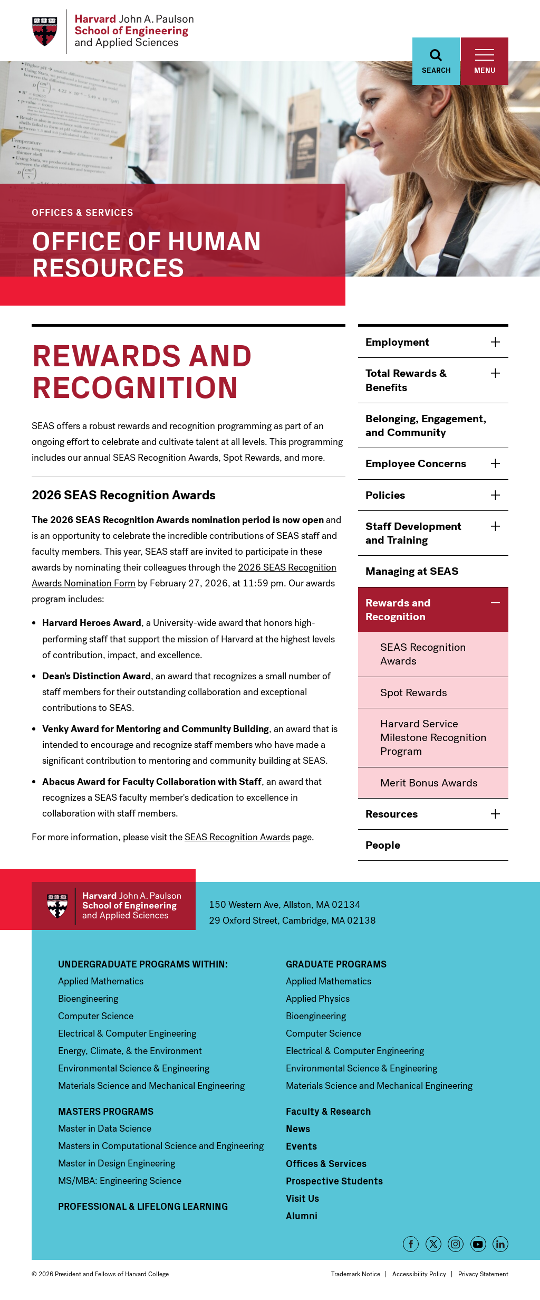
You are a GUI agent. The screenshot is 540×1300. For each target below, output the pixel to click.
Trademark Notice (355, 1274)
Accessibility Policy (419, 1274)
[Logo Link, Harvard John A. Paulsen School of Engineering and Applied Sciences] (113, 31)
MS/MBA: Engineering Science (119, 1180)
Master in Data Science (104, 1128)
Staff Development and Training (413, 533)
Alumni (301, 1215)
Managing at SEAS (412, 571)
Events (301, 1146)
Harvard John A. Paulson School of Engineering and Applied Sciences (114, 906)
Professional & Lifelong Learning (143, 1206)
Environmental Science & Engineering (133, 1068)
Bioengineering (88, 998)
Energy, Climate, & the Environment (130, 1051)
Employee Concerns (415, 463)
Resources (391, 813)
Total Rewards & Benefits (406, 380)
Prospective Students (334, 1180)
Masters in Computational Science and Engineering (161, 1146)
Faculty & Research (328, 1111)
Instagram (456, 1244)
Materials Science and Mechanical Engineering (151, 1085)
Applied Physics (318, 998)
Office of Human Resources (147, 252)
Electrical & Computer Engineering (127, 1033)
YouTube (478, 1244)
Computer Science (95, 1016)
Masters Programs (105, 1111)
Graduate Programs (336, 964)
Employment (397, 342)
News (298, 1128)
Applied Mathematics (100, 981)
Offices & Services (82, 212)
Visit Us (302, 1198)
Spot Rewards (413, 692)
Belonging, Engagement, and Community (425, 425)
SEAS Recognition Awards (237, 837)
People (382, 845)
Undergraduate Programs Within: (143, 964)
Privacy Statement (483, 1274)
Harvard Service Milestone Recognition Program (433, 737)
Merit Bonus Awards (429, 782)
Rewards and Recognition (398, 609)
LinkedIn (500, 1244)
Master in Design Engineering (116, 1163)
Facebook (411, 1244)
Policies (385, 495)
